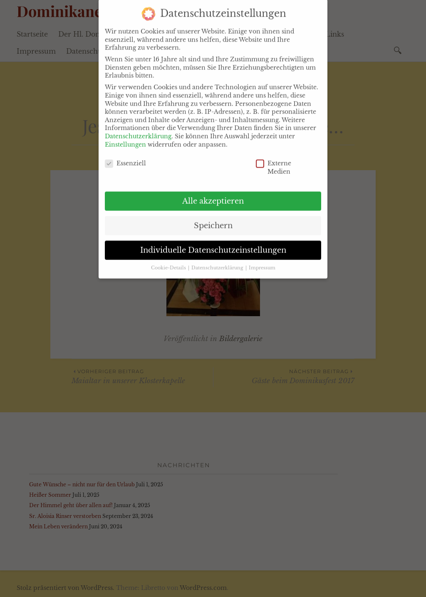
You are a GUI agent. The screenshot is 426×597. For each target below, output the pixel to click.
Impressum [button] (262, 259)
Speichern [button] (213, 216)
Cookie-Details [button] (169, 259)
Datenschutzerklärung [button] (218, 259)
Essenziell (110, 155)
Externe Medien (262, 159)
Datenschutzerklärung (138, 127)
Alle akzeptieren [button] (213, 192)
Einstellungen (125, 135)
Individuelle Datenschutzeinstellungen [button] (213, 241)
